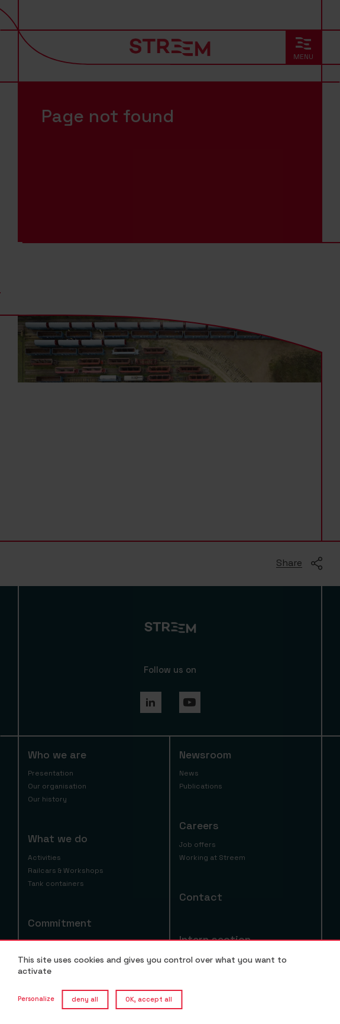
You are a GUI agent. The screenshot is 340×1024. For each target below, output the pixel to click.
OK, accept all (148, 999)
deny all (85, 999)
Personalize (36, 998)
